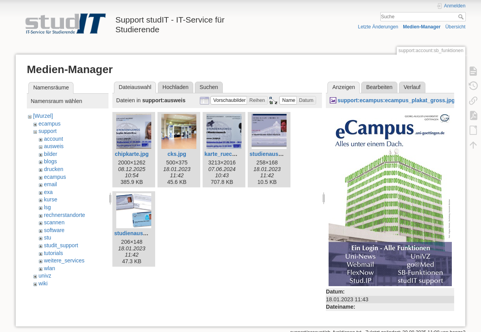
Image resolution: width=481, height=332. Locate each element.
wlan (49, 268)
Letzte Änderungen (378, 27)
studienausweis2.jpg (141, 233)
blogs (50, 161)
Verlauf (412, 87)
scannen (54, 222)
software (54, 230)
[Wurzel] (43, 116)
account (53, 139)
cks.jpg (177, 154)
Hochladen (176, 87)
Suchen (208, 87)
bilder (50, 154)
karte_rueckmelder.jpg (233, 154)
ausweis (54, 146)
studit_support (61, 245)
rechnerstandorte (64, 215)
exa (48, 192)
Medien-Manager (422, 27)
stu (47, 237)
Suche (461, 16)
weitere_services (64, 260)
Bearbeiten (379, 87)
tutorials (53, 253)
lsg (47, 207)
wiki (42, 283)
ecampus (49, 124)
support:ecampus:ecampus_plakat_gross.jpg (396, 100)
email (50, 184)
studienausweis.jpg (275, 154)
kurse (50, 199)
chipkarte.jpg (132, 154)
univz (44, 276)
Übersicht (455, 27)
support (47, 131)
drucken (53, 169)
